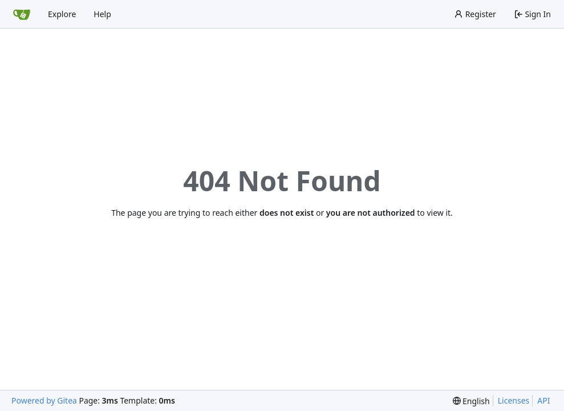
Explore (62, 14)
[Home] (22, 14)
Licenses (514, 400)
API (543, 400)
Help (102, 14)
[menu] (471, 401)
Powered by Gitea (44, 400)
